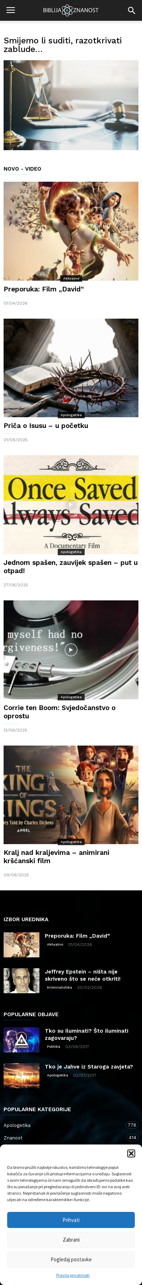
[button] (131, 1153)
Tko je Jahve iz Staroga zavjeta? (89, 1066)
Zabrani (71, 1239)
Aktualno (71, 278)
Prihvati (71, 1220)
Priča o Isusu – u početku (46, 426)
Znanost (64, 1137)
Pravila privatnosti (73, 1275)
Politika (53, 1046)
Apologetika (71, 415)
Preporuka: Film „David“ (44, 289)
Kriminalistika (59, 987)
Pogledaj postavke (71, 1259)
